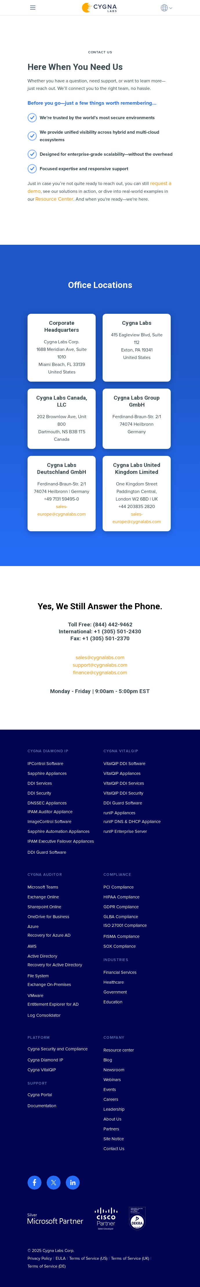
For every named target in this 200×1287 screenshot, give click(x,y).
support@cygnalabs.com (100, 665)
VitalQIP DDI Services (123, 783)
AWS (32, 946)
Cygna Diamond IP (45, 1060)
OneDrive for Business (48, 916)
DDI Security (39, 793)
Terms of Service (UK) (130, 1258)
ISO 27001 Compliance (125, 925)
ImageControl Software (49, 821)
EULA (61, 1258)
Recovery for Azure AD (49, 935)
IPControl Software (45, 763)
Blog (107, 1060)
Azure (33, 926)
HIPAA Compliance (121, 897)
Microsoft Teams (43, 887)
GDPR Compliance (121, 906)
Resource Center (54, 199)
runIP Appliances (119, 812)
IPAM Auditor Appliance (50, 811)
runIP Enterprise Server (125, 831)
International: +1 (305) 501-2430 (100, 631)
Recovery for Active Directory (55, 964)
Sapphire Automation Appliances (59, 831)
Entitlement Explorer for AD (53, 1004)
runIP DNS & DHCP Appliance (132, 821)
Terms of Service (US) (88, 1258)
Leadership (114, 1109)
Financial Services (120, 972)
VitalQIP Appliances (122, 773)
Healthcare (113, 982)
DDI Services (40, 783)
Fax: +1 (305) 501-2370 (100, 638)
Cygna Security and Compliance (58, 1049)
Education (112, 1002)
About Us (112, 1119)
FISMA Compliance (121, 936)
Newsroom (113, 1069)
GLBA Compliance (120, 916)
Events (109, 1089)
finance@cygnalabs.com (100, 672)
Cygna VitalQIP (42, 1069)
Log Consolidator (44, 1015)
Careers (110, 1099)
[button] (166, 7)
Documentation (42, 1105)
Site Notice (113, 1138)
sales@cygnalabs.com (100, 657)
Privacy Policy (40, 1258)
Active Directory (42, 956)
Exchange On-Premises (49, 984)
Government (115, 992)
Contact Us (113, 1148)
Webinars (112, 1079)
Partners (111, 1129)
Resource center (118, 1050)
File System (38, 975)
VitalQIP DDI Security (123, 793)
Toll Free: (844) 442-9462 (100, 624)
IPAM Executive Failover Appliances (61, 841)
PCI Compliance (118, 887)
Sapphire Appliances (47, 773)
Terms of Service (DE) (47, 1266)
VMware (35, 995)
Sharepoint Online (44, 906)
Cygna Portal (40, 1094)
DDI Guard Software (47, 852)
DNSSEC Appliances (47, 803)
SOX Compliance (119, 946)
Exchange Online (43, 897)
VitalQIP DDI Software (124, 763)
